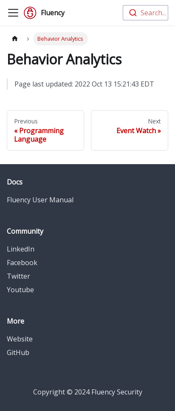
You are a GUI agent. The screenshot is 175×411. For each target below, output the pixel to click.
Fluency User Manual (40, 199)
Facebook (22, 262)
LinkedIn (20, 249)
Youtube (20, 289)
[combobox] (145, 12)
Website (20, 339)
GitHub (18, 352)
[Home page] (15, 38)
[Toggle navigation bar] (13, 12)
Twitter (18, 276)
